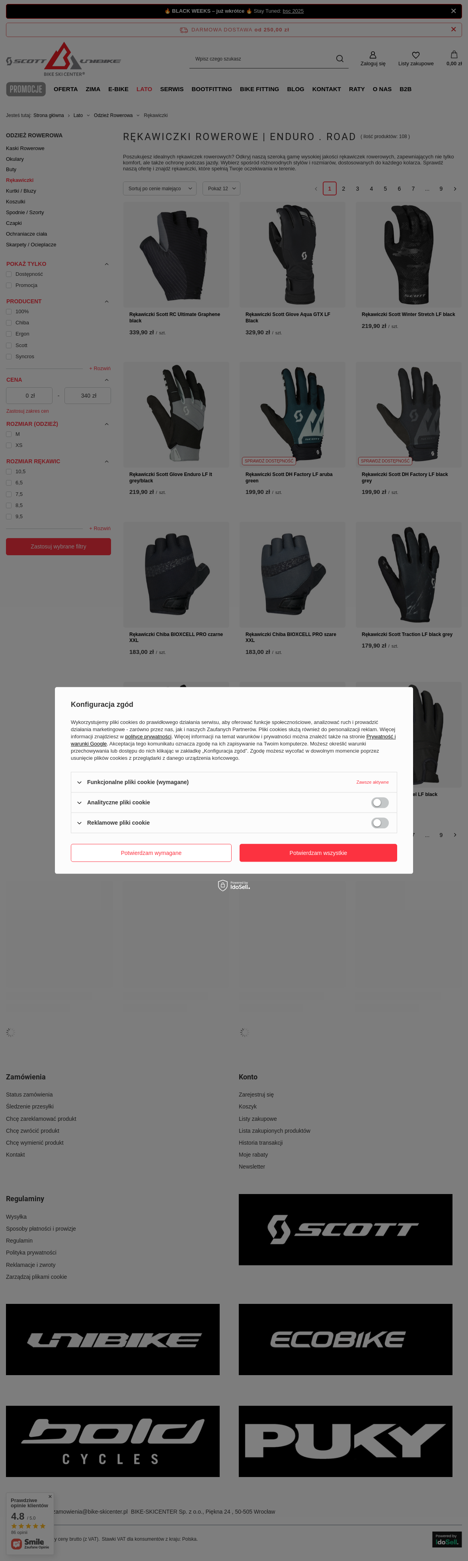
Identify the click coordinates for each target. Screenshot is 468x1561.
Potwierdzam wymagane (151, 853)
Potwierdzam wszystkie (318, 853)
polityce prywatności (148, 737)
